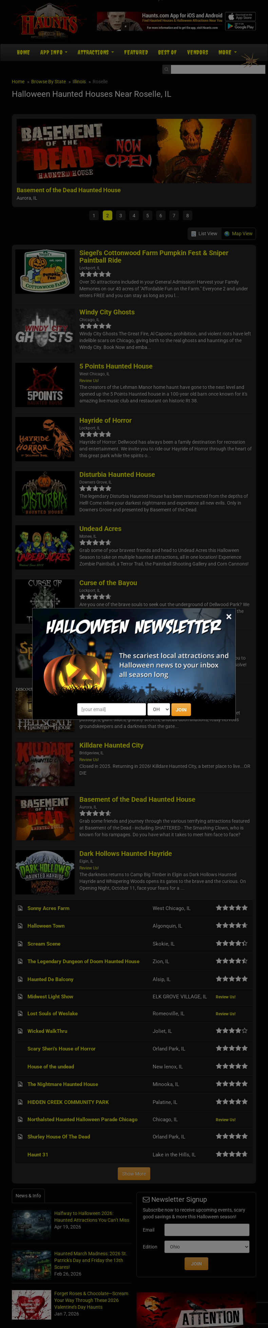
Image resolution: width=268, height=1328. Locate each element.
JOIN (181, 709)
